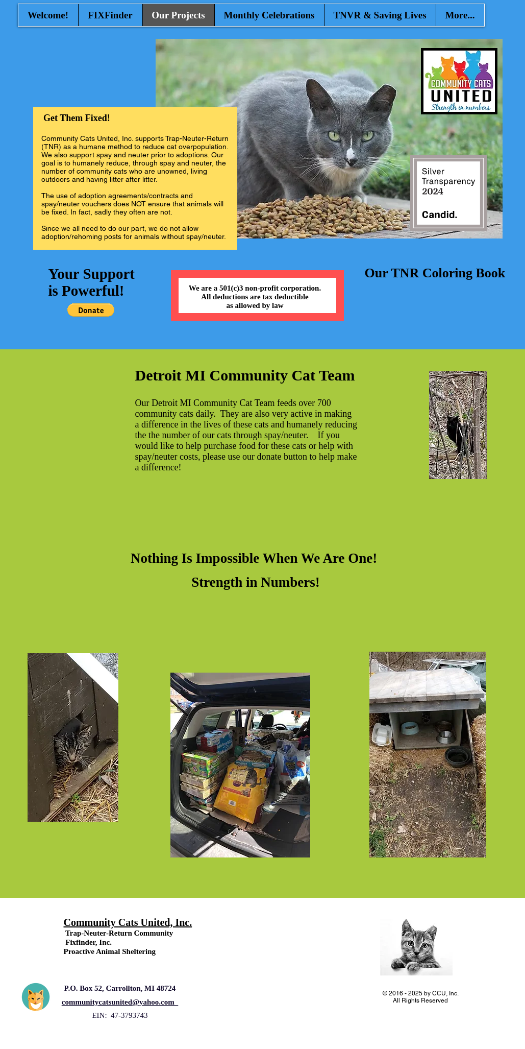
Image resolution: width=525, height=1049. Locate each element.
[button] (90, 310)
